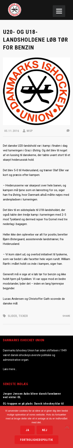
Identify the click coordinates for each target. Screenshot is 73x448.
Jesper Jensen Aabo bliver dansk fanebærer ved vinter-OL (32, 395)
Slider (12, 316)
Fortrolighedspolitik (36, 439)
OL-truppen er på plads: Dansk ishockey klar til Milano (33, 405)
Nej (44, 430)
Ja (27, 430)
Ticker (23, 316)
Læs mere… (10, 369)
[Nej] (67, 427)
